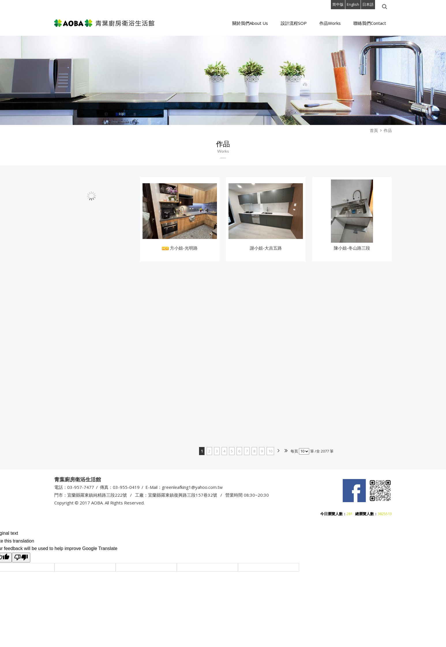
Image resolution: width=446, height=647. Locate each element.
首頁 (374, 130)
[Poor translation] (21, 557)
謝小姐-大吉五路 (266, 247)
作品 (388, 130)
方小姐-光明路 (180, 247)
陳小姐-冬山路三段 (352, 247)
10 (270, 451)
